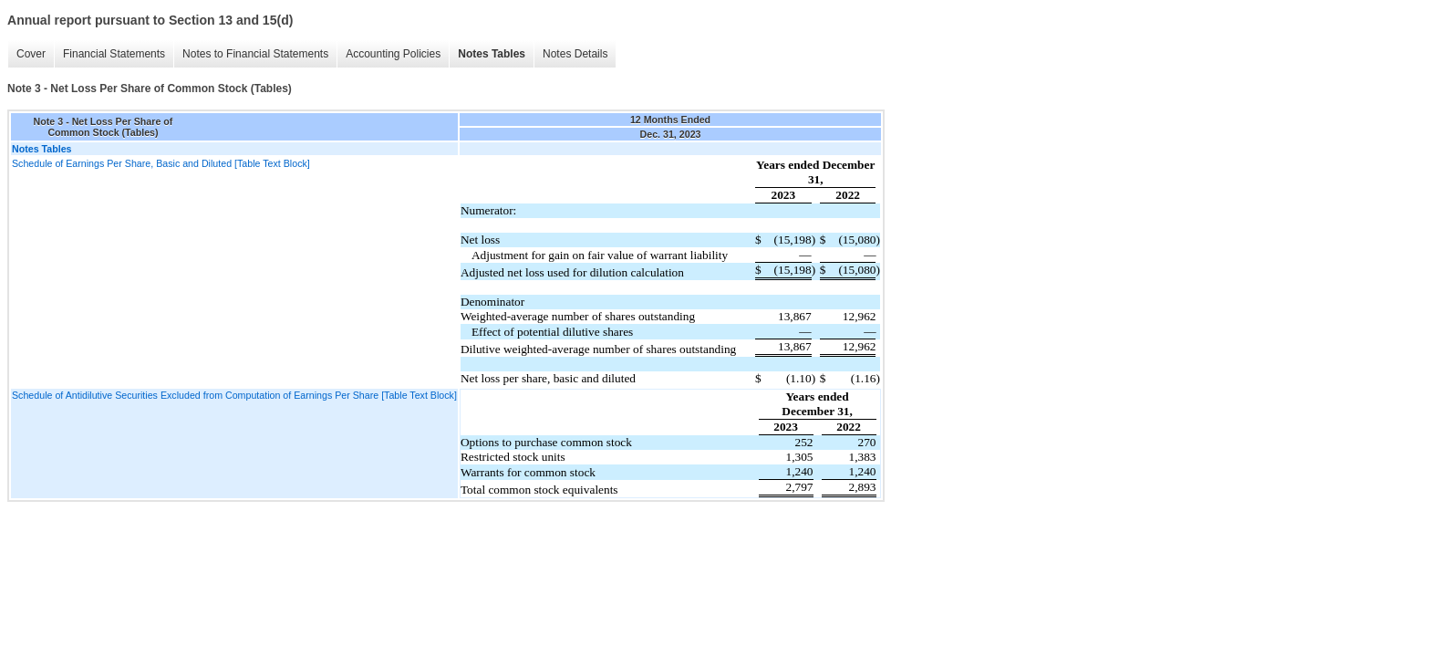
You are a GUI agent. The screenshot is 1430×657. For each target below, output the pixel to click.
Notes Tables (491, 53)
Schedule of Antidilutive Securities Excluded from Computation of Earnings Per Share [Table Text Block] (234, 395)
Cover (31, 53)
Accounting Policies (393, 53)
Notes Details (575, 53)
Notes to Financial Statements (255, 53)
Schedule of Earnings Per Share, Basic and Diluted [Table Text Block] (161, 163)
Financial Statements (114, 53)
